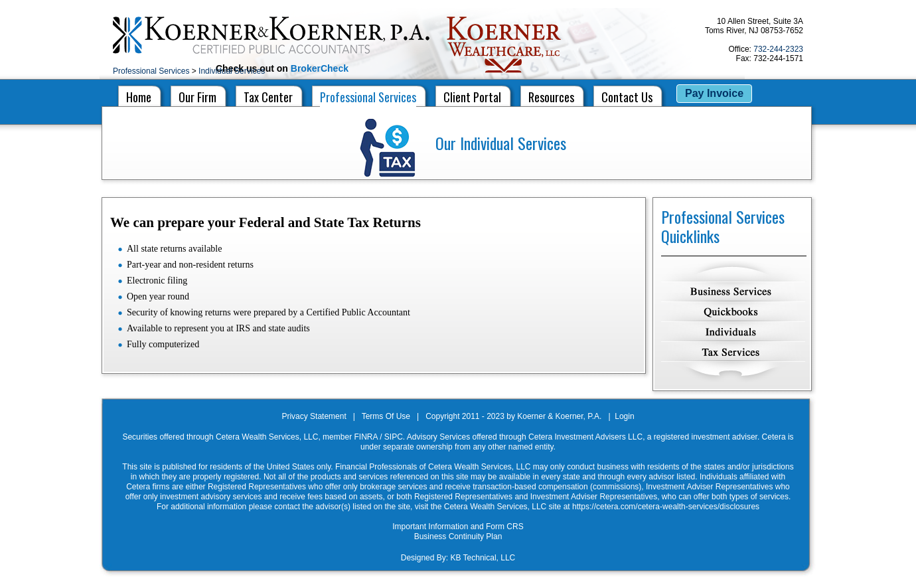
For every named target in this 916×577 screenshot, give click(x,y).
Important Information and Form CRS (457, 526)
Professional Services (151, 71)
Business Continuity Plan (458, 536)
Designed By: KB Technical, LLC (458, 557)
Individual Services (231, 71)
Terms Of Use (386, 416)
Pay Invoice (714, 93)
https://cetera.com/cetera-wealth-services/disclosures (665, 506)
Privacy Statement (313, 416)
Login (624, 416)
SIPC (393, 437)
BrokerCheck (319, 68)
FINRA (365, 437)
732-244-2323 (778, 49)
